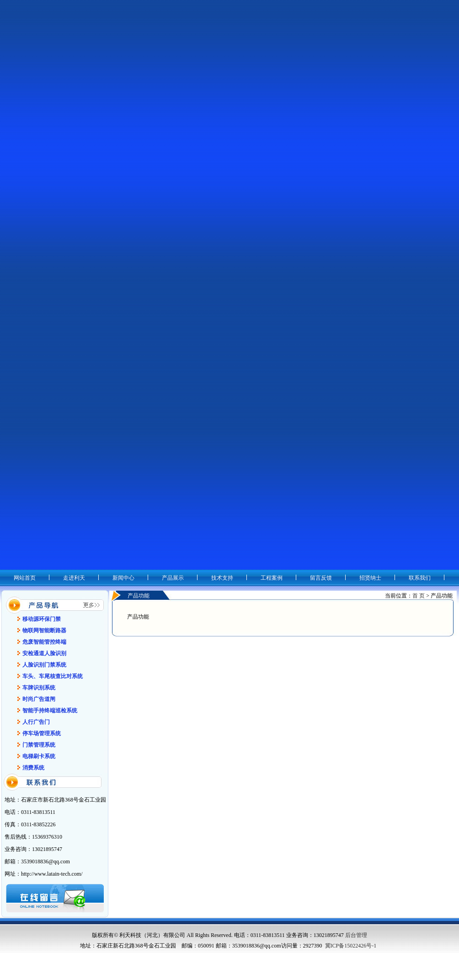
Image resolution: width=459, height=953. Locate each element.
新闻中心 (123, 578)
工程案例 (272, 578)
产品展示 (173, 578)
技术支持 (222, 578)
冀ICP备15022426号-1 (351, 945)
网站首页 (25, 578)
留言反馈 (321, 578)
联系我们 (420, 578)
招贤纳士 (370, 578)
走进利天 (74, 578)
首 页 (418, 595)
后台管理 (356, 935)
